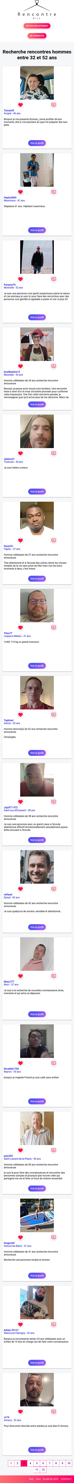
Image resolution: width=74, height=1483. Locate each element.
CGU (38, 1479)
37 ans (16, 549)
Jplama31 (9, 459)
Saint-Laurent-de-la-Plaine (18, 1158)
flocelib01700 (11, 1068)
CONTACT (66, 1479)
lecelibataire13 (12, 371)
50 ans (37, 1158)
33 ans (30, 1333)
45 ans (19, 461)
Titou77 (8, 633)
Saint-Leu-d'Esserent (15, 810)
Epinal (7, 897)
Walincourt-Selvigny (14, 1333)
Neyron (8, 1071)
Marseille (9, 374)
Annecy (8, 1420)
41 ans (21, 200)
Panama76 (10, 284)
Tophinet (8, 720)
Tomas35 (9, 110)
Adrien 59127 (11, 1330)
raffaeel (8, 894)
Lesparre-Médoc (13, 636)
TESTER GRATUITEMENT (37, 26)
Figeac (7, 549)
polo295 (8, 1155)
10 (68, 1463)
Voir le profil (37, 143)
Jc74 (6, 1417)
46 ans (16, 113)
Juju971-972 (11, 807)
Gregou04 (9, 1243)
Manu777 (9, 981)
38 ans (31, 810)
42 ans (16, 897)
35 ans (17, 1071)
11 (36, 1469)
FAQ (31, 1479)
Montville (9, 287)
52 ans (19, 287)
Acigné (7, 113)
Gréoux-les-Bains (13, 1245)
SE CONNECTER (37, 36)
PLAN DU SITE (51, 1479)
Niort (6, 984)
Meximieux (10, 200)
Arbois (7, 723)
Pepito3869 (10, 197)
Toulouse (9, 461)
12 (43, 1469)
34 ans (19, 374)
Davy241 (8, 546)
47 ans (27, 636)
